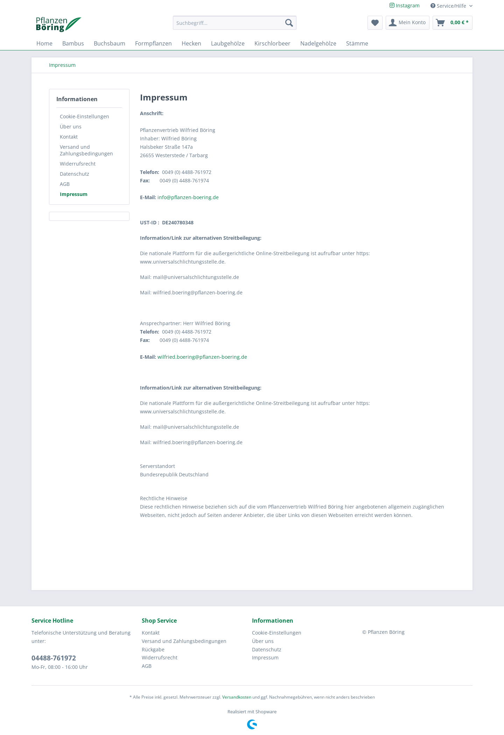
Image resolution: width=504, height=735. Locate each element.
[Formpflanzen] (153, 43)
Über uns (71, 126)
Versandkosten (236, 697)
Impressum (74, 194)
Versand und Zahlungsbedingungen (86, 150)
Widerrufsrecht (78, 163)
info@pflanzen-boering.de (188, 197)
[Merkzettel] (375, 23)
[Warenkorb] (452, 23)
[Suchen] (289, 23)
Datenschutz (74, 173)
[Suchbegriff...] (234, 23)
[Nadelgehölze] (318, 43)
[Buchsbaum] (109, 43)
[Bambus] (73, 43)
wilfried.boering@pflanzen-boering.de (202, 357)
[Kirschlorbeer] (272, 43)
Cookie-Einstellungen (84, 116)
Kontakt (69, 136)
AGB (65, 184)
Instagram (405, 5)
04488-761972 (53, 658)
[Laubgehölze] (228, 43)
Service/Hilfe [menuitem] (449, 5)
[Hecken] (191, 43)
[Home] (44, 43)
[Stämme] (357, 43)
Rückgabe (153, 649)
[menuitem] (234, 26)
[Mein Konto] (407, 23)
